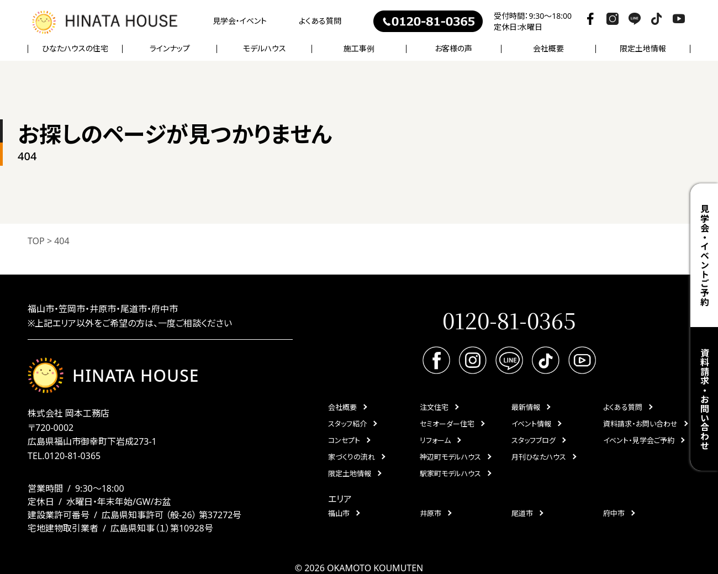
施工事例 (359, 48)
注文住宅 (434, 407)
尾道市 (522, 513)
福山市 (339, 513)
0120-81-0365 (72, 456)
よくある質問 (320, 21)
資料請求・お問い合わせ (704, 399)
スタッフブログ (533, 440)
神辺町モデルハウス (450, 457)
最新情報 (525, 407)
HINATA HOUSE (113, 375)
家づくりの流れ (351, 457)
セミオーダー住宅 (447, 424)
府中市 (614, 513)
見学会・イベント (240, 21)
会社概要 (342, 407)
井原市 (430, 513)
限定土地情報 (643, 48)
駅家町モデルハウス (450, 473)
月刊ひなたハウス (538, 457)
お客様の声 (453, 48)
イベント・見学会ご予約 (638, 440)
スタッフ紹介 (347, 424)
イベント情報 (531, 424)
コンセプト (344, 440)
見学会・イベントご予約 (704, 255)
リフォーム (435, 440)
